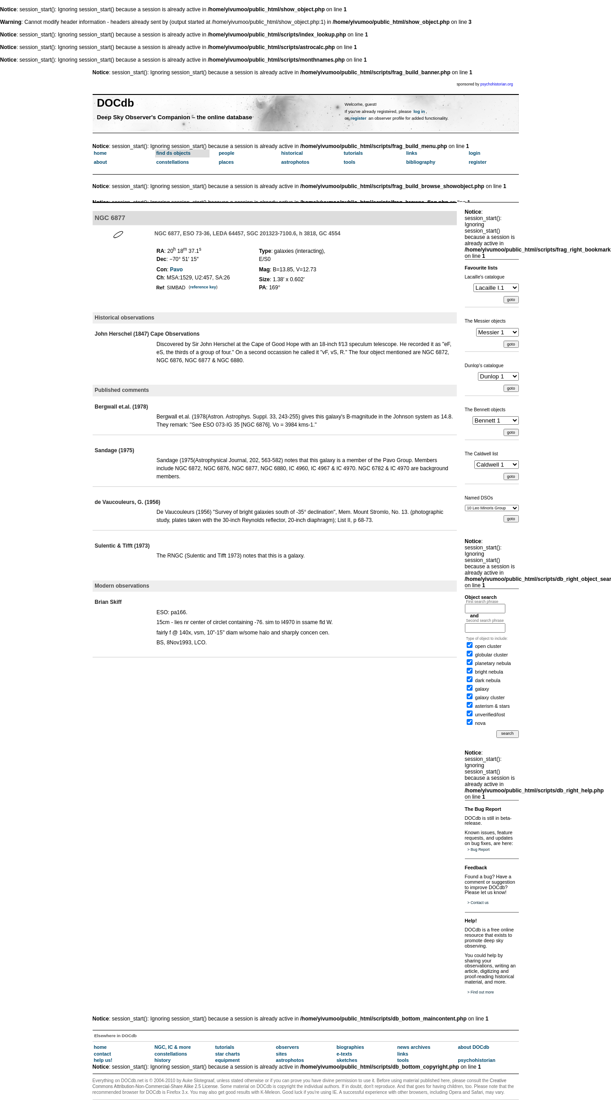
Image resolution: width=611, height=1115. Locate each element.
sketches (347, 1060)
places (226, 162)
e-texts (344, 1054)
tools (350, 162)
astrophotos (295, 162)
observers (287, 1047)
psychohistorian (476, 1060)
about (100, 162)
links (412, 153)
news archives (414, 1047)
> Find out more (481, 992)
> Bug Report (479, 849)
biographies (350, 1047)
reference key (203, 287)
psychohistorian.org (496, 84)
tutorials (353, 153)
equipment (227, 1060)
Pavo (176, 269)
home (100, 153)
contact (102, 1054)
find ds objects (173, 153)
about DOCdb (474, 1047)
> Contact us (478, 902)
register (358, 118)
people (227, 153)
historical (292, 153)
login (475, 153)
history (163, 1060)
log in (419, 111)
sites (281, 1054)
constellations (172, 162)
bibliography (421, 162)
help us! (103, 1060)
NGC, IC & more (173, 1047)
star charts (227, 1054)
